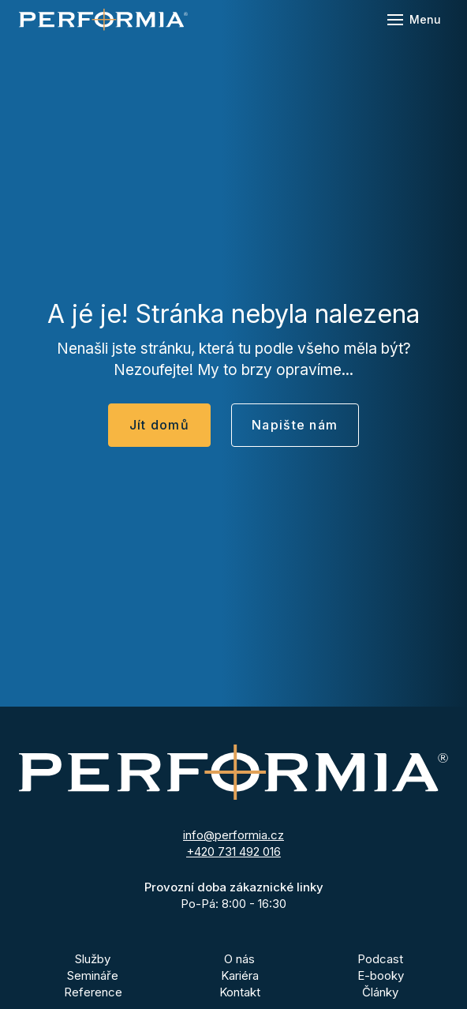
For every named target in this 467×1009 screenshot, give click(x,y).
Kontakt (239, 992)
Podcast (380, 958)
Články (380, 992)
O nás (239, 958)
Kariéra (240, 975)
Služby (92, 958)
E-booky (380, 975)
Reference (93, 992)
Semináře (92, 975)
